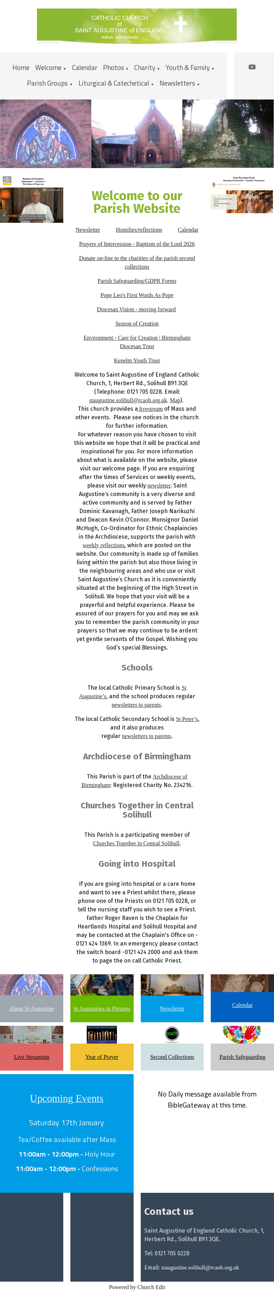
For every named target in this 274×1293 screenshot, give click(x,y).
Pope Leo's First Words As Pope (137, 295)
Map (175, 400)
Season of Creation (137, 323)
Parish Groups (47, 83)
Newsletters (177, 83)
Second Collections (172, 1057)
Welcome (48, 67)
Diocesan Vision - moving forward (136, 309)
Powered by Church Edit (137, 1287)
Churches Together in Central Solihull (136, 843)
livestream (150, 409)
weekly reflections (104, 545)
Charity (144, 67)
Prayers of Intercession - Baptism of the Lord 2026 (137, 244)
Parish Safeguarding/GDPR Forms (137, 281)
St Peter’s (187, 719)
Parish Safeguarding (242, 1057)
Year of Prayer (101, 1057)
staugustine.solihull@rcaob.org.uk (128, 400)
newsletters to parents (136, 705)
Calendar (84, 67)
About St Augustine (31, 1009)
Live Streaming (31, 1057)
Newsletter (88, 230)
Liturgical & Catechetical (114, 83)
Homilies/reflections (139, 230)
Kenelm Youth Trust (137, 360)
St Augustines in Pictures (101, 1009)
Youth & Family (188, 67)
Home (20, 67)
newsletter (159, 486)
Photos (113, 67)
